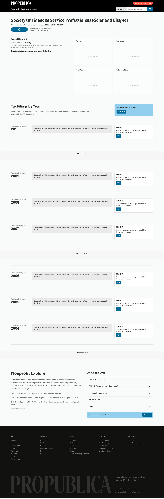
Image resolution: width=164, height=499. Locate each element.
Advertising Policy (121, 493)
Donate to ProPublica (143, 3)
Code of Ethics (120, 490)
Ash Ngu (40, 394)
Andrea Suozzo (19, 394)
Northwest (73, 444)
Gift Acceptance (135, 493)
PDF (118, 136)
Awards (14, 454)
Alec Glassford (31, 394)
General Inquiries (105, 441)
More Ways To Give (135, 444)
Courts (43, 446)
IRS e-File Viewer (33, 403)
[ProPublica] (21, 3)
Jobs (13, 457)
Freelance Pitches (106, 449)
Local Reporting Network (79, 454)
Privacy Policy (144, 490)
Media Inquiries (105, 452)
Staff (13, 449)
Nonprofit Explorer (20, 9)
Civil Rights (44, 444)
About (13, 441)
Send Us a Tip (104, 444)
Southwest (73, 449)
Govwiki (13, 405)
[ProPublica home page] (61, 485)
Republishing (132, 490)
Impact (13, 444)
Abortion (43, 441)
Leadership (15, 446)
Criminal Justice (46, 449)
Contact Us (121, 112)
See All (43, 454)
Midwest (72, 441)
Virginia (34, 9)
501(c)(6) (27, 43)
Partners (14, 452)
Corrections (103, 446)
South (71, 446)
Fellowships (15, 460)
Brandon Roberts (54, 394)
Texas (71, 452)
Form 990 (15, 112)
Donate (131, 441)
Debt (42, 452)
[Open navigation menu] (130, 3)
